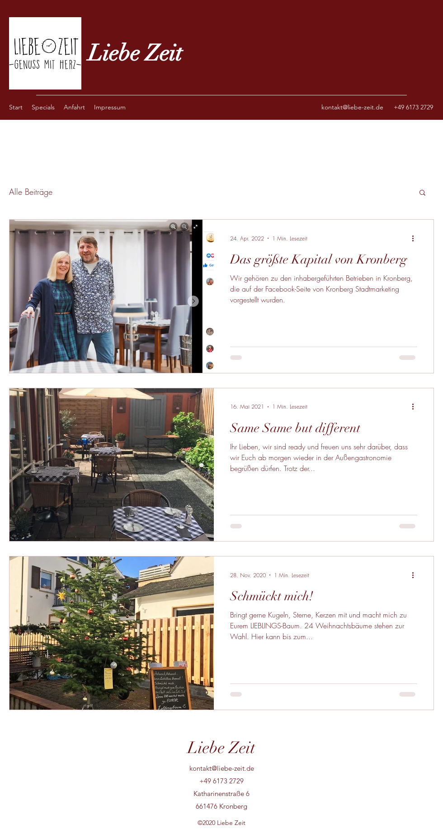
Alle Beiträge (30, 191)
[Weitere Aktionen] (415, 238)
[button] (422, 193)
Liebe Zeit (135, 53)
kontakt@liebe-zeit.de (352, 107)
